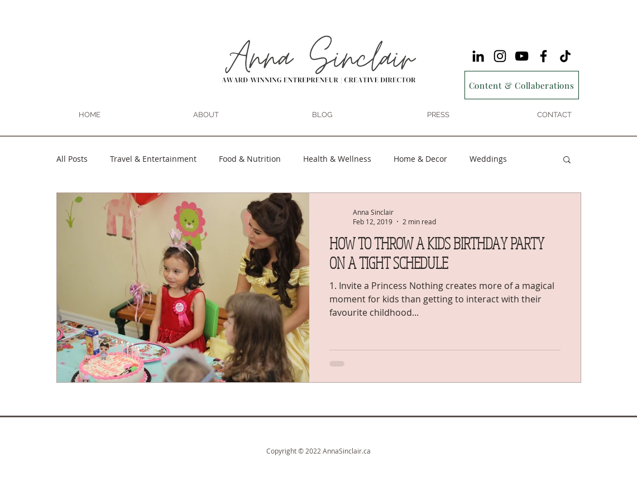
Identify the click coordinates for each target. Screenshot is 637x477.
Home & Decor (420, 158)
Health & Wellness (337, 158)
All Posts (72, 158)
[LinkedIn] (478, 56)
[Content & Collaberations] (521, 85)
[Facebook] (543, 56)
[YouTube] (522, 56)
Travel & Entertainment (153, 158)
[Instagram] (500, 56)
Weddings (488, 158)
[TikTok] (565, 56)
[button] (567, 160)
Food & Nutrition (250, 158)
